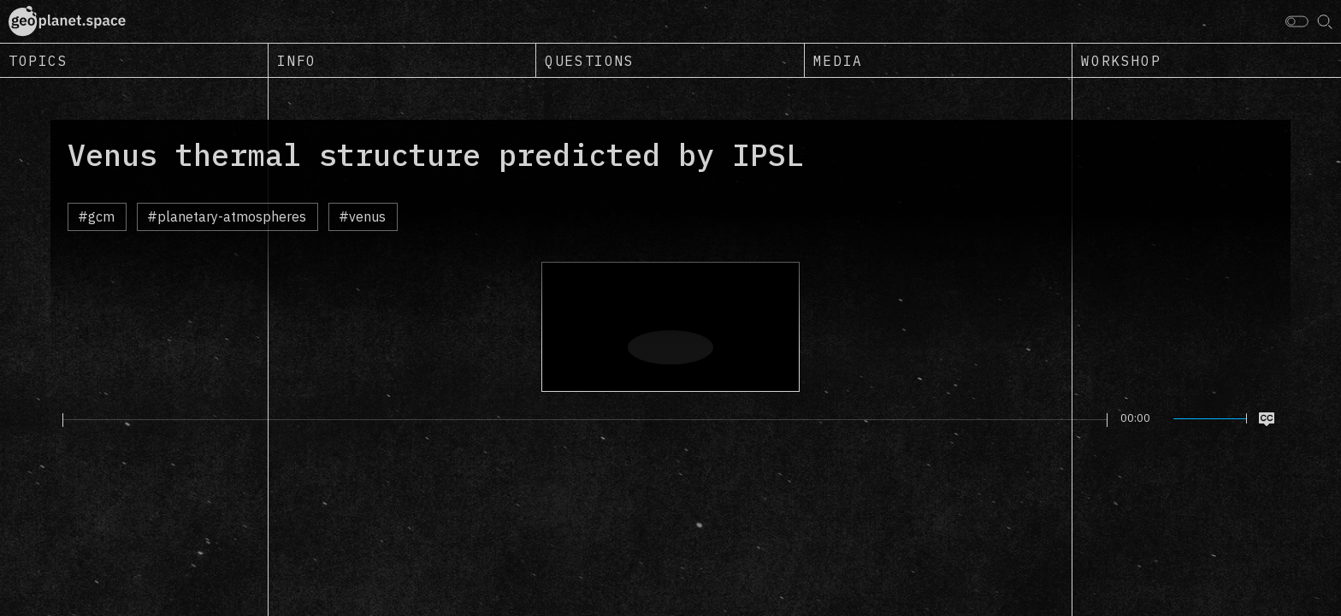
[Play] (53, 419)
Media (838, 60)
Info (296, 60)
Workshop (1121, 60)
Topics (38, 60)
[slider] (585, 420)
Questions (589, 60)
